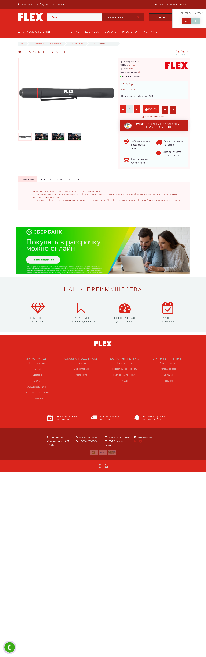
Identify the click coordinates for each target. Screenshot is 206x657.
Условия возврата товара (38, 392)
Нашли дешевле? (129, 89)
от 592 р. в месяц (152, 125)
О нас (75, 31)
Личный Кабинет (168, 362)
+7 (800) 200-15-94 (88, 441)
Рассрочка (131, 31)
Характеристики (50, 179)
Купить (151, 109)
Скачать (111, 31)
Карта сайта (81, 374)
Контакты (153, 31)
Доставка (92, 31)
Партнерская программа (124, 374)
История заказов (168, 368)
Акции (125, 380)
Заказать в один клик (155, 116)
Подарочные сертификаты (124, 368)
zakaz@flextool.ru (146, 437)
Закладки (168, 374)
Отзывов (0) (75, 179)
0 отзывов (180, 54)
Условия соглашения (37, 386)
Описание (28, 179)
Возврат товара (81, 368)
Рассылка (168, 380)
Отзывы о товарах (38, 362)
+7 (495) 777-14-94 (88, 437)
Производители (124, 362)
